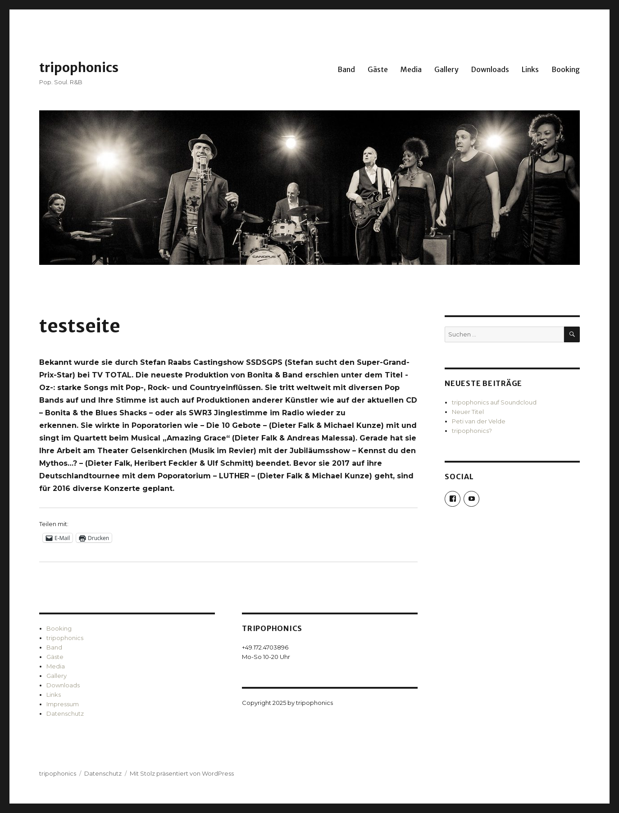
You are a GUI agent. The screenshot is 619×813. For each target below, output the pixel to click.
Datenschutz (65, 713)
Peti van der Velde (478, 421)
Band (346, 69)
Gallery (446, 69)
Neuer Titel (468, 411)
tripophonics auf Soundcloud (494, 402)
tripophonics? (472, 430)
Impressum (62, 704)
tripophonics (78, 67)
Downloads (490, 69)
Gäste (378, 69)
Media (411, 69)
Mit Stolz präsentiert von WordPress (182, 773)
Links (530, 69)
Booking (565, 69)
